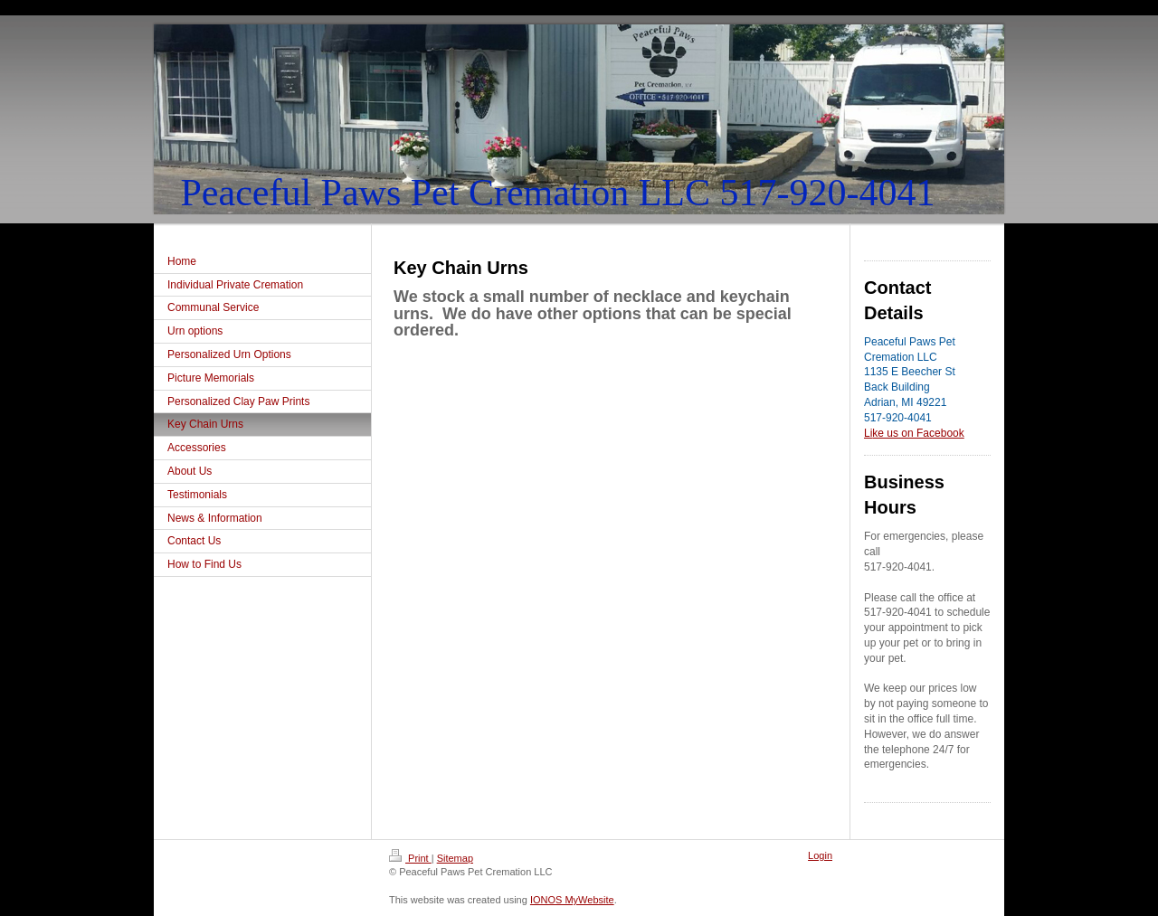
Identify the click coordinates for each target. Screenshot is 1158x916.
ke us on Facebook (917, 433)
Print (410, 858)
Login (820, 855)
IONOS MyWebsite (572, 899)
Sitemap (455, 858)
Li (868, 433)
